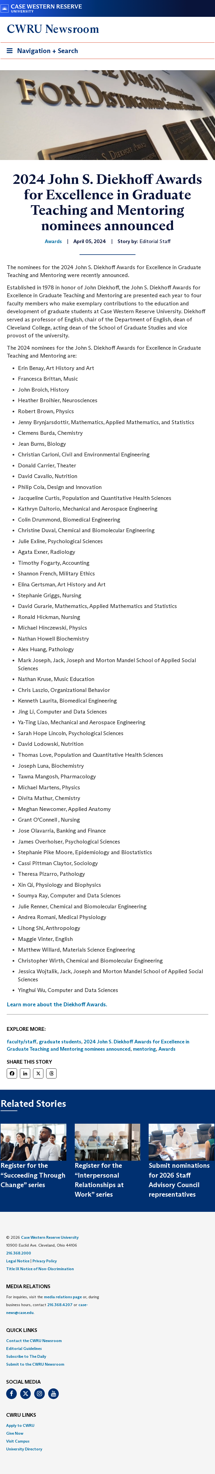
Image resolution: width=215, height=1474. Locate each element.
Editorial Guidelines (24, 1348)
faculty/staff (21, 1042)
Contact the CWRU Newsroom (34, 1340)
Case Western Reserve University (50, 1237)
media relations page (63, 1296)
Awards (167, 1049)
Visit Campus (17, 1441)
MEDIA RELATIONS (28, 1287)
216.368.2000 (18, 1253)
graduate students (60, 1042)
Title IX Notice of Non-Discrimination (40, 1268)
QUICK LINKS (21, 1330)
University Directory (24, 1449)
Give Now (14, 1433)
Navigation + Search (40, 52)
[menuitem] (107, 1341)
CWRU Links (21, 1415)
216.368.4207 (60, 1304)
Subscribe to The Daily (26, 1356)
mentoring (144, 1049)
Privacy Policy (44, 1260)
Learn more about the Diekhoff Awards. (57, 1004)
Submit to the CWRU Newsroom (35, 1364)
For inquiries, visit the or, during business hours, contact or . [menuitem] (52, 1304)
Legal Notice (17, 1260)
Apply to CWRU (20, 1425)
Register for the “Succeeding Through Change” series (33, 1175)
